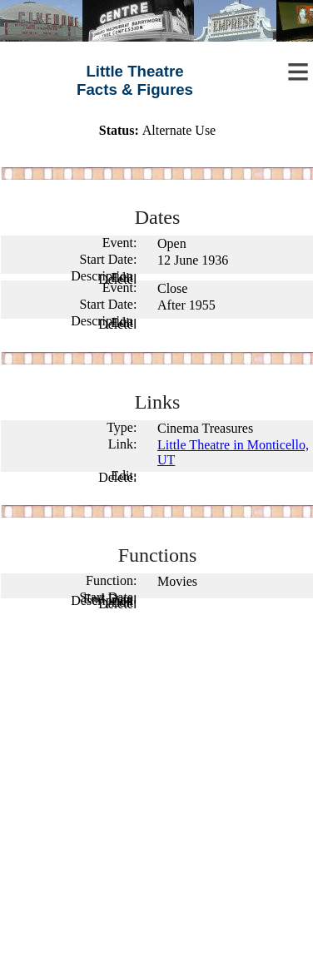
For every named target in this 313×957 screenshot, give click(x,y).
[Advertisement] (156, 788)
